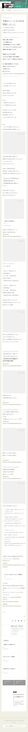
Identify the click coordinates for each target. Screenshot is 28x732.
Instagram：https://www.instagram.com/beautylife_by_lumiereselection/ (14, 566)
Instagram (9, 10)
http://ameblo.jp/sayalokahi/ (12, 604)
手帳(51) (4, 615)
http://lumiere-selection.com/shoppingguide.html (14, 73)
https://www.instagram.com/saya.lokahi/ (12, 609)
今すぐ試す (18, 6)
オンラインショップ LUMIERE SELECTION (18, 10)
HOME (2, 10)
